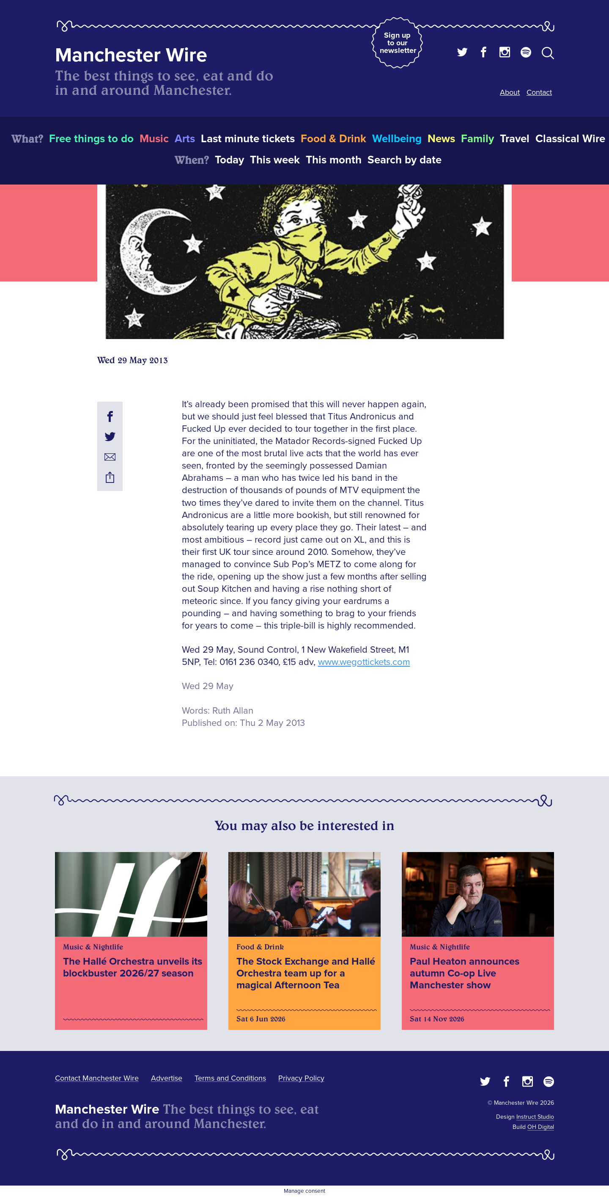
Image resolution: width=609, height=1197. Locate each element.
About (510, 92)
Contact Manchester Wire (97, 1078)
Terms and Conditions (230, 1078)
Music (154, 139)
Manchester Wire (131, 55)
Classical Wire (570, 139)
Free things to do (91, 139)
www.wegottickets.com (364, 662)
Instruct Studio (535, 1116)
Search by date (405, 160)
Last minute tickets (248, 139)
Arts (185, 139)
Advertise (166, 1078)
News (441, 139)
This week (275, 160)
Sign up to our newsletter (398, 42)
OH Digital (540, 1127)
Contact (539, 92)
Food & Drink (333, 139)
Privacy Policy (301, 1078)
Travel (514, 139)
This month (334, 160)
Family (477, 139)
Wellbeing (397, 139)
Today (229, 160)
